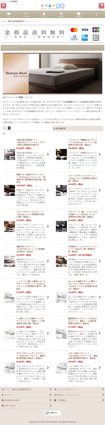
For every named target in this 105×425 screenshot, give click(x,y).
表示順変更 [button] (60, 128)
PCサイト (54, 413)
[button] (3, 6)
